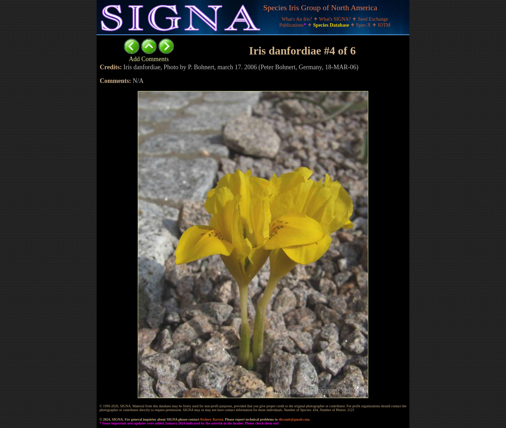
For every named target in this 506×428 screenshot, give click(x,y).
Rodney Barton (211, 419)
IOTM (384, 25)
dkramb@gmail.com (294, 419)
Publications (293, 25)
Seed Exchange (373, 19)
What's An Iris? (297, 19)
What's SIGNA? (335, 19)
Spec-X (364, 25)
